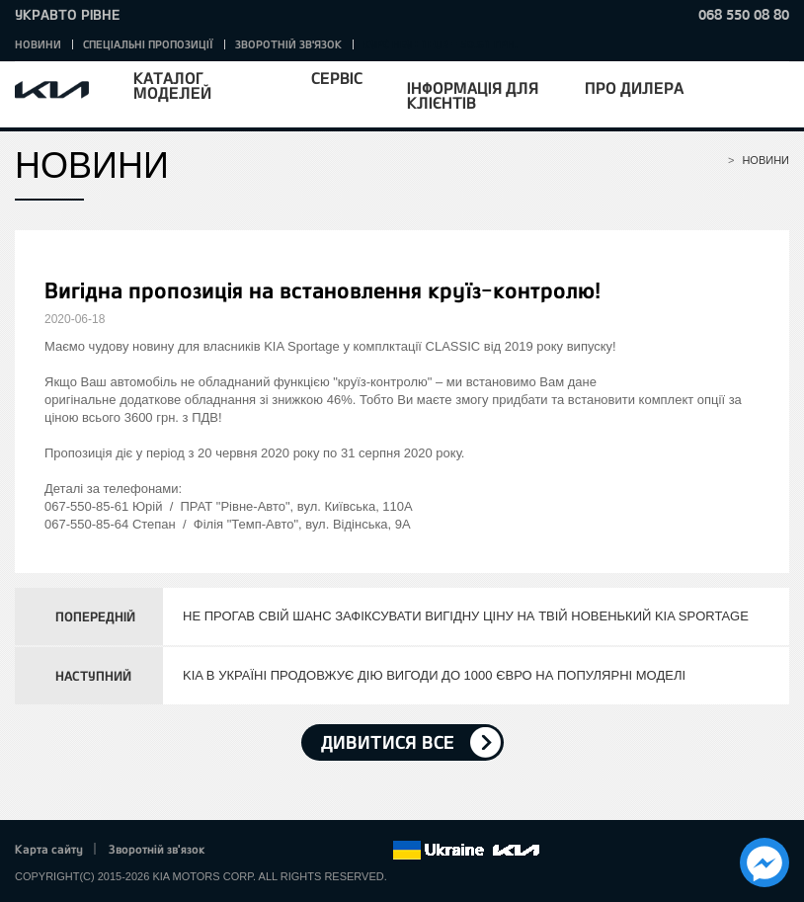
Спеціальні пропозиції (148, 44)
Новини (38, 44)
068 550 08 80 (743, 14)
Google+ (295, 850)
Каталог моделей (172, 85)
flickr (377, 850)
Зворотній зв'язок (288, 44)
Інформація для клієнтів (472, 95)
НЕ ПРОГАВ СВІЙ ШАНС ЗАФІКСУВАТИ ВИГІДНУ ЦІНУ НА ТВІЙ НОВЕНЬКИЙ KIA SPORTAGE (466, 616)
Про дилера (634, 87)
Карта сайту (49, 849)
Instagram (350, 850)
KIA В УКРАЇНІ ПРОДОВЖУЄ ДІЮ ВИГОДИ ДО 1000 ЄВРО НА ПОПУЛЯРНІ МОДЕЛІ (434, 675)
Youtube (323, 850)
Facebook (241, 850)
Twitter (268, 850)
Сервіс (336, 77)
